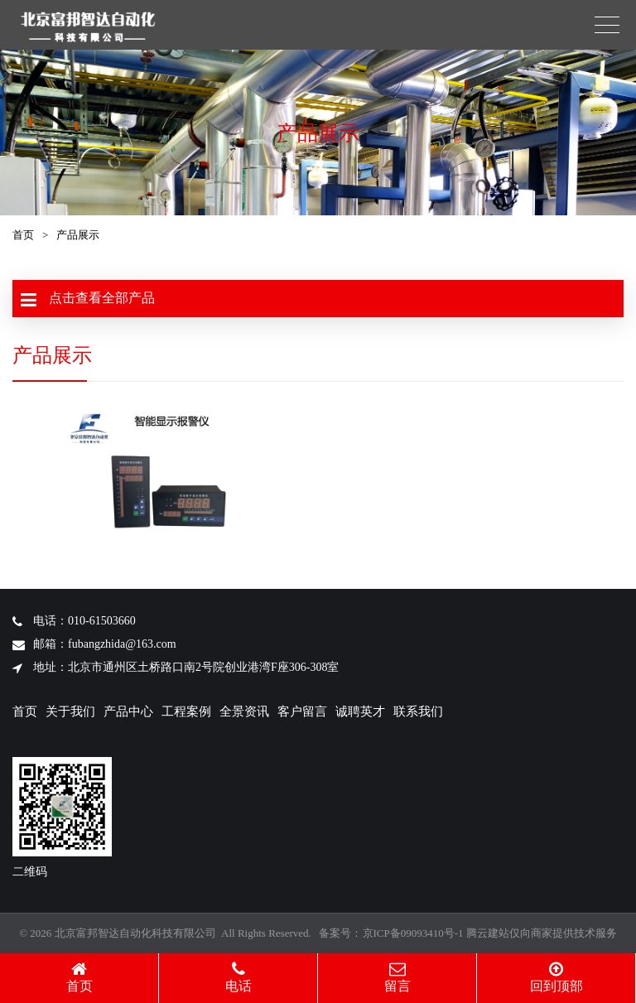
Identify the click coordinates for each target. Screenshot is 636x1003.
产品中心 (128, 711)
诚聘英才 (360, 711)
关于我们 (70, 711)
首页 (23, 235)
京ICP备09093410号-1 (413, 933)
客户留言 (302, 711)
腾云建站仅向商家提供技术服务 (541, 933)
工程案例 (186, 711)
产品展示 (77, 235)
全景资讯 (244, 711)
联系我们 (418, 711)
